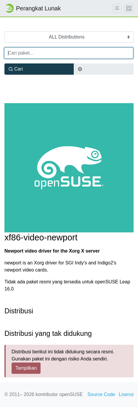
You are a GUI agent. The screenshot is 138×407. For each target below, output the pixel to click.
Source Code (101, 394)
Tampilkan (26, 368)
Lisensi (126, 394)
